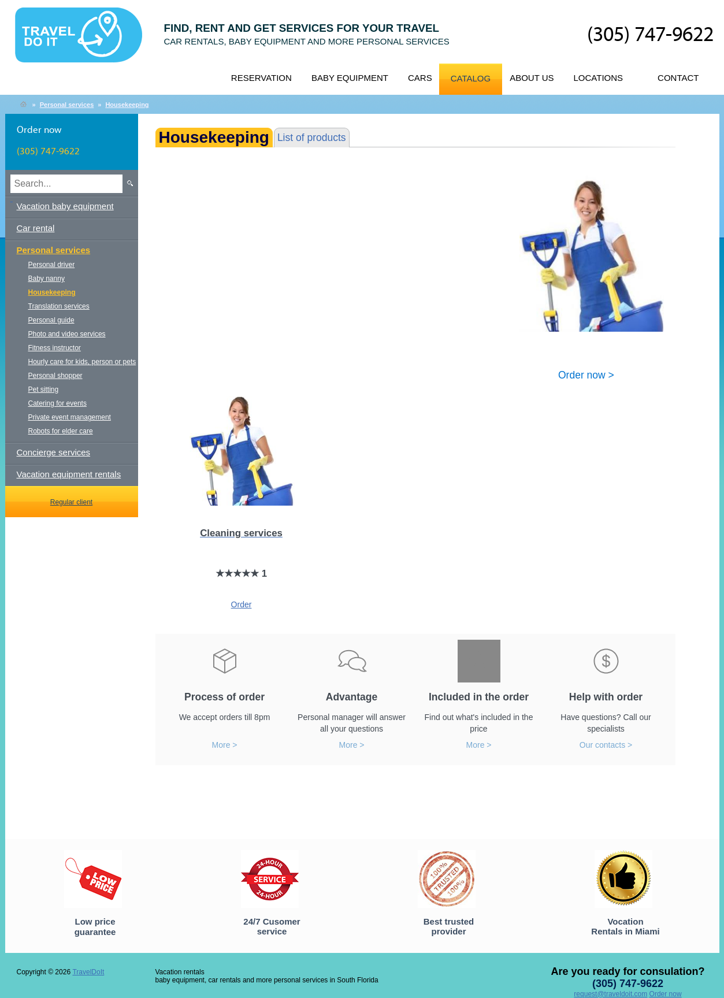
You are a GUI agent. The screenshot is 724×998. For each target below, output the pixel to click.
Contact (678, 78)
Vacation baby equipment (65, 206)
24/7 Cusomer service (271, 926)
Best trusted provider (449, 926)
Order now (665, 994)
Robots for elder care (60, 431)
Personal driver (51, 265)
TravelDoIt (83, 41)
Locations (598, 78)
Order (241, 604)
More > (224, 745)
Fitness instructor (54, 348)
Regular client (71, 502)
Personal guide (51, 320)
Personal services (67, 104)
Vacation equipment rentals (69, 474)
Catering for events (57, 403)
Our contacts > (606, 745)
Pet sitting (43, 389)
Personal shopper (55, 376)
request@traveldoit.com (610, 994)
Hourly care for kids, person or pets (82, 362)
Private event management (69, 417)
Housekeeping (126, 104)
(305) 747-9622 (650, 35)
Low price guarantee (95, 927)
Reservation (261, 78)
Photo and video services (67, 334)
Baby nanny (46, 278)
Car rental (36, 228)
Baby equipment (349, 78)
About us (532, 78)
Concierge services (54, 452)
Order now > (586, 374)
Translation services (59, 306)
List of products (311, 137)
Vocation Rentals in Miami (625, 926)
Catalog (471, 78)
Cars (420, 78)
